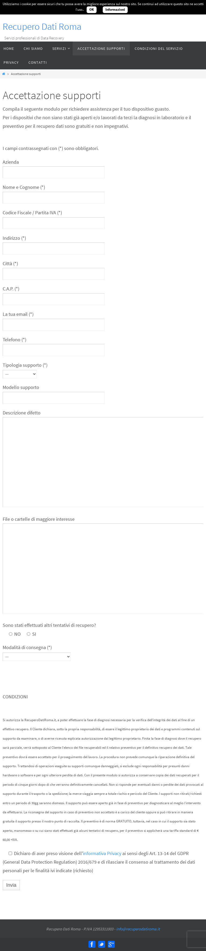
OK (91, 9)
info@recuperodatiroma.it (138, 928)
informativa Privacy (102, 853)
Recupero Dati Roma (42, 26)
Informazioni (115, 9)
